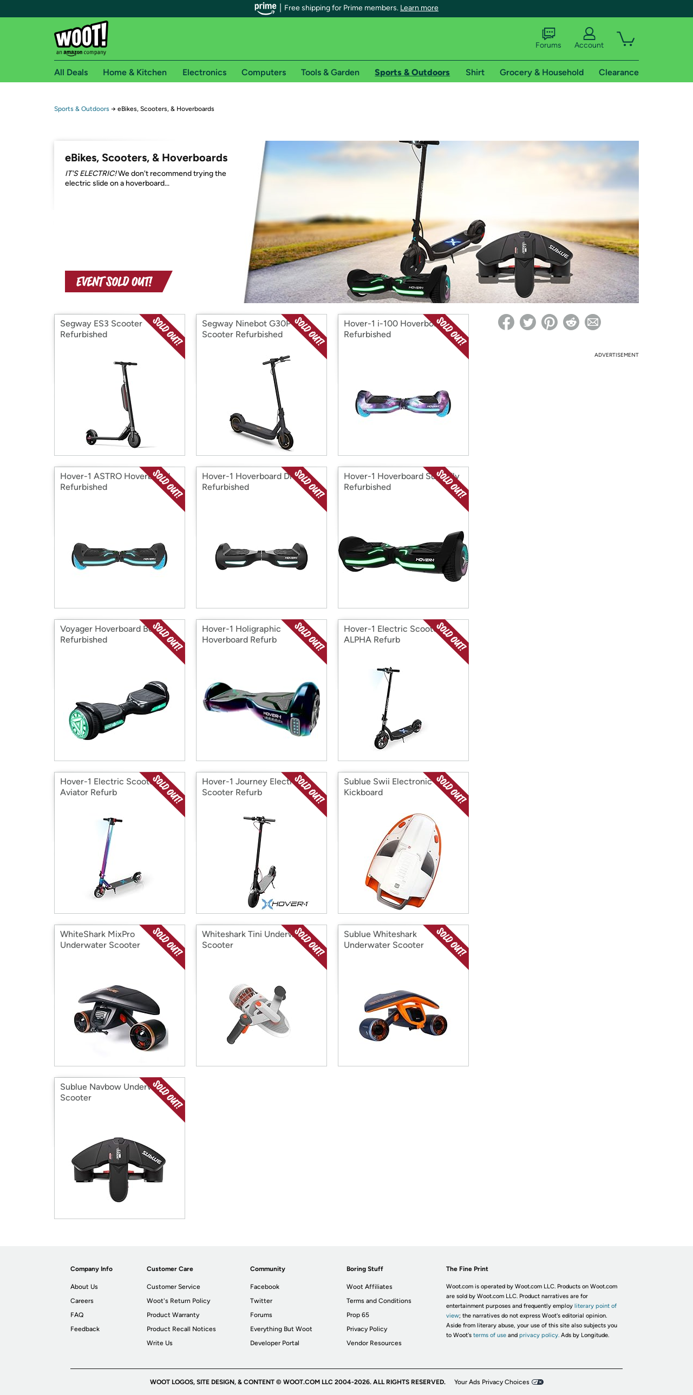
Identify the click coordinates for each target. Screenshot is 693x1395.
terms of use (489, 1335)
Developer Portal (274, 1343)
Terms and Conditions (378, 1301)
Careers (82, 1301)
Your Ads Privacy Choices (491, 1382)
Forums (548, 38)
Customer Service (173, 1287)
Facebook (264, 1287)
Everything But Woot (281, 1329)
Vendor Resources (374, 1343)
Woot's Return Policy (178, 1301)
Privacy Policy (366, 1329)
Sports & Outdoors (81, 109)
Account (589, 38)
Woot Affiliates (369, 1287)
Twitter (261, 1301)
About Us (84, 1287)
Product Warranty (173, 1315)
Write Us (160, 1343)
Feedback (85, 1329)
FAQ (76, 1315)
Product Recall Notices (181, 1329)
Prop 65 (357, 1315)
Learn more (419, 7)
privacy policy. (539, 1335)
